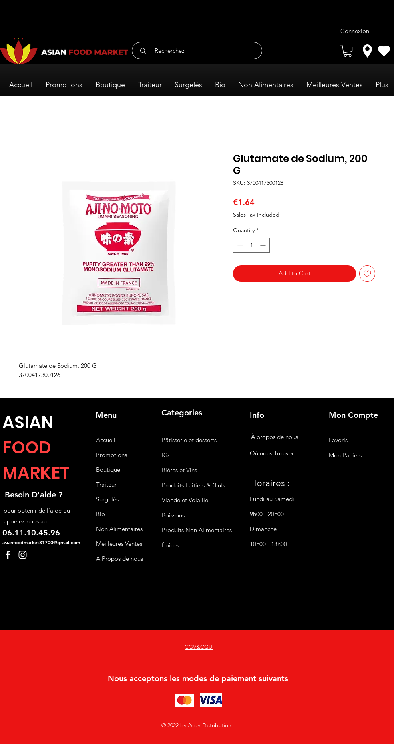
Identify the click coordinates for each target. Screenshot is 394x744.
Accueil (105, 440)
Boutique (108, 469)
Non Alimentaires (119, 529)
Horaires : (270, 483)
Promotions (111, 455)
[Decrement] (239, 245)
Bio (100, 514)
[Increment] (264, 245)
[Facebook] (7, 554)
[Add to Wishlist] (367, 273)
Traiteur (106, 484)
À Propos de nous (119, 558)
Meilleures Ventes (119, 543)
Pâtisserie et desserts (189, 440)
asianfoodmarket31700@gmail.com (41, 542)
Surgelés (107, 499)
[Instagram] (22, 554)
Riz (165, 455)
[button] (347, 51)
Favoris (338, 440)
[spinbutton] (251, 245)
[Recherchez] (200, 50)
